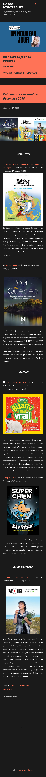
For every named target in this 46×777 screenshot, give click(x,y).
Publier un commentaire (25, 73)
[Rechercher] (35, 4)
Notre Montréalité (13, 5)
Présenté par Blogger (23, 770)
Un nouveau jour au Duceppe (17, 59)
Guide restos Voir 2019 (17, 577)
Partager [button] (7, 73)
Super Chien (10, 478)
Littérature (24, 685)
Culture (14, 685)
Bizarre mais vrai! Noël (16, 382)
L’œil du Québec (10, 265)
